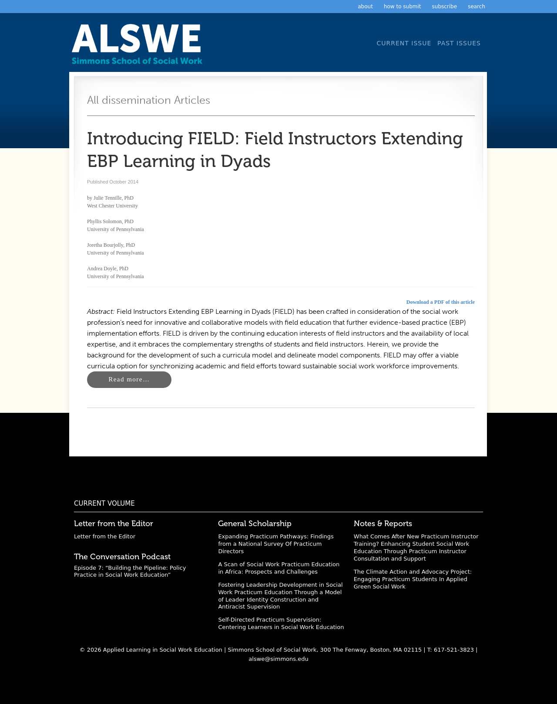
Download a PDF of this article (440, 302)
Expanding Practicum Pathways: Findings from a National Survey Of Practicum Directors (275, 543)
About (365, 6)
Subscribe (444, 6)
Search (476, 6)
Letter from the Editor (104, 536)
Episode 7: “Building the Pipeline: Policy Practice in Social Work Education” (130, 571)
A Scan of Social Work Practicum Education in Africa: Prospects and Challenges (278, 568)
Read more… (129, 379)
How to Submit (402, 6)
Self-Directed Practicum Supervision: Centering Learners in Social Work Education (281, 623)
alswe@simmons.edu (278, 659)
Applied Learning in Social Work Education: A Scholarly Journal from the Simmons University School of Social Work (139, 47)
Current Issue (403, 43)
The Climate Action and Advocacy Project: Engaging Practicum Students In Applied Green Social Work (413, 579)
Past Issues (459, 43)
